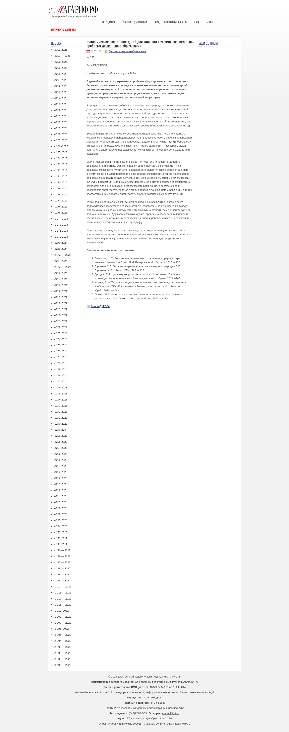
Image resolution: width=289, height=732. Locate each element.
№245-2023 (60, 393)
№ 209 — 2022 (62, 616)
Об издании (109, 22)
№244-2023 (60, 399)
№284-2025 (60, 158)
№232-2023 (60, 477)
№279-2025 (60, 188)
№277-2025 (60, 200)
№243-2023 (60, 405)
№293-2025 (60, 104)
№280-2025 (60, 182)
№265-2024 (60, 272)
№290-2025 (60, 122)
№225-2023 (60, 520)
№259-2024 (60, 309)
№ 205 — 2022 (62, 634)
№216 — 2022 (61, 574)
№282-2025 (60, 170)
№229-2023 (60, 502)
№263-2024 (60, 284)
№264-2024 (60, 278)
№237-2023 (60, 447)
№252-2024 (60, 351)
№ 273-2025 (60, 224)
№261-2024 (60, 297)
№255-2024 (60, 333)
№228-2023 (60, 508)
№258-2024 (60, 315)
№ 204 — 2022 (62, 640)
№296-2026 (60, 85)
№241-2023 (60, 417)
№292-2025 (60, 110)
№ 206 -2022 (61, 628)
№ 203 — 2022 (62, 646)
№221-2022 (60, 544)
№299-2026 (60, 67)
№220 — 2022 (61, 550)
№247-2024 (60, 381)
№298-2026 (60, 73)
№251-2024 (60, 357)
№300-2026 (60, 61)
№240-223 (59, 429)
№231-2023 (60, 484)
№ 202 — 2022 (62, 652)
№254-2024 (60, 339)
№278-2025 (60, 194)
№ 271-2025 (60, 230)
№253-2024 (60, 345)
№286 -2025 (60, 146)
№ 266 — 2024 (62, 266)
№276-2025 (60, 206)
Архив (209, 22)
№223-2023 (60, 532)
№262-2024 (60, 291)
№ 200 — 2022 (62, 658)
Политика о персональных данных (125, 707)
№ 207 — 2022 (62, 622)
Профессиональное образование (127, 51)
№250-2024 (60, 363)
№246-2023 (60, 387)
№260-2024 (60, 303)
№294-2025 (60, 98)
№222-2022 (60, 538)
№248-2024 (60, 375)
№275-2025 (60, 212)
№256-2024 (60, 327)
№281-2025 (60, 176)
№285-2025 (60, 152)
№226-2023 (60, 514)
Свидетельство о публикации (170, 22)
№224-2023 (60, 526)
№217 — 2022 (61, 562)
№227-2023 (60, 496)
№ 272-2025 (60, 236)
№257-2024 (60, 321)
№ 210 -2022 (61, 610)
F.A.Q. (196, 22)
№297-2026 (60, 79)
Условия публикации (135, 22)
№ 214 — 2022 (62, 586)
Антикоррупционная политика (166, 707)
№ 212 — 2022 (62, 598)
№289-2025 (60, 128)
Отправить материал (63, 30)
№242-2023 (60, 411)
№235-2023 (60, 459)
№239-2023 (60, 435)
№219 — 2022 (61, 556)
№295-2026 (60, 91)
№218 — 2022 (61, 568)
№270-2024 (60, 242)
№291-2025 (60, 116)
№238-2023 (60, 441)
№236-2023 (60, 453)
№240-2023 (60, 423)
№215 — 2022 (61, 580)
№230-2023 (60, 490)
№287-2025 (60, 140)
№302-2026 (60, 49)
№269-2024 (60, 248)
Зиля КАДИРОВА (100, 306)
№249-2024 (60, 369)
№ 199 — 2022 (62, 664)
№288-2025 (60, 134)
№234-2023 (60, 465)
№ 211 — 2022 (62, 604)
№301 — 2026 (61, 55)
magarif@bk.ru (170, 713)
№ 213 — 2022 (62, 592)
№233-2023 (60, 471)
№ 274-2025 (60, 218)
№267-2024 (60, 260)
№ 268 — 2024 (62, 254)
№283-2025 (60, 164)
